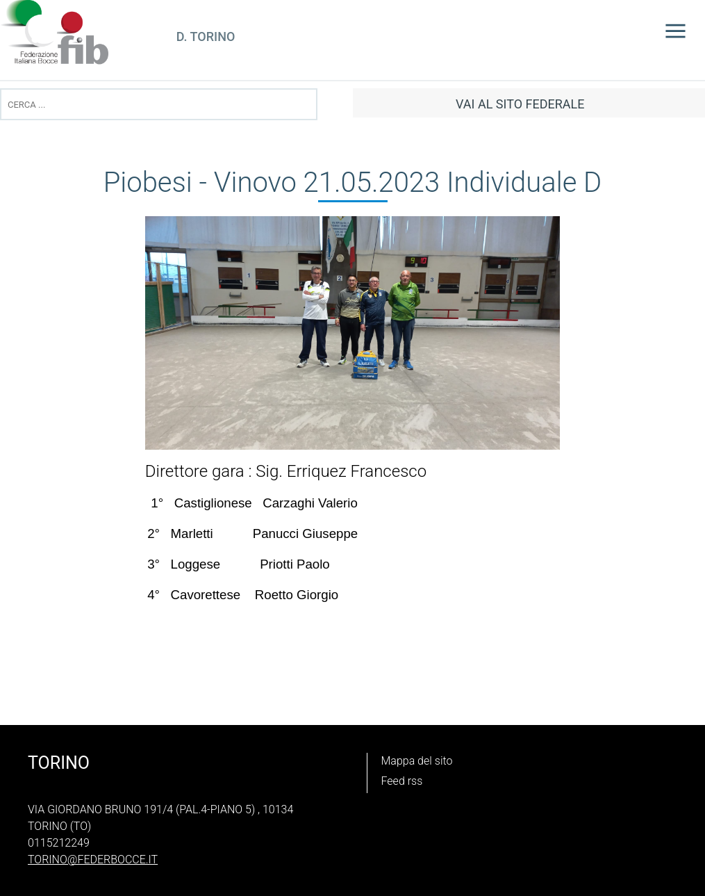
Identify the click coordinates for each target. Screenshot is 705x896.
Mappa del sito (417, 760)
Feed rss (402, 781)
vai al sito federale (520, 104)
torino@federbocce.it (93, 859)
